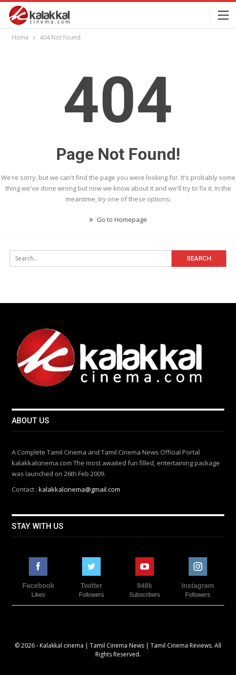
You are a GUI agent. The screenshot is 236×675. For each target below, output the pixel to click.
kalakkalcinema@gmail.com (79, 489)
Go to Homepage (118, 219)
